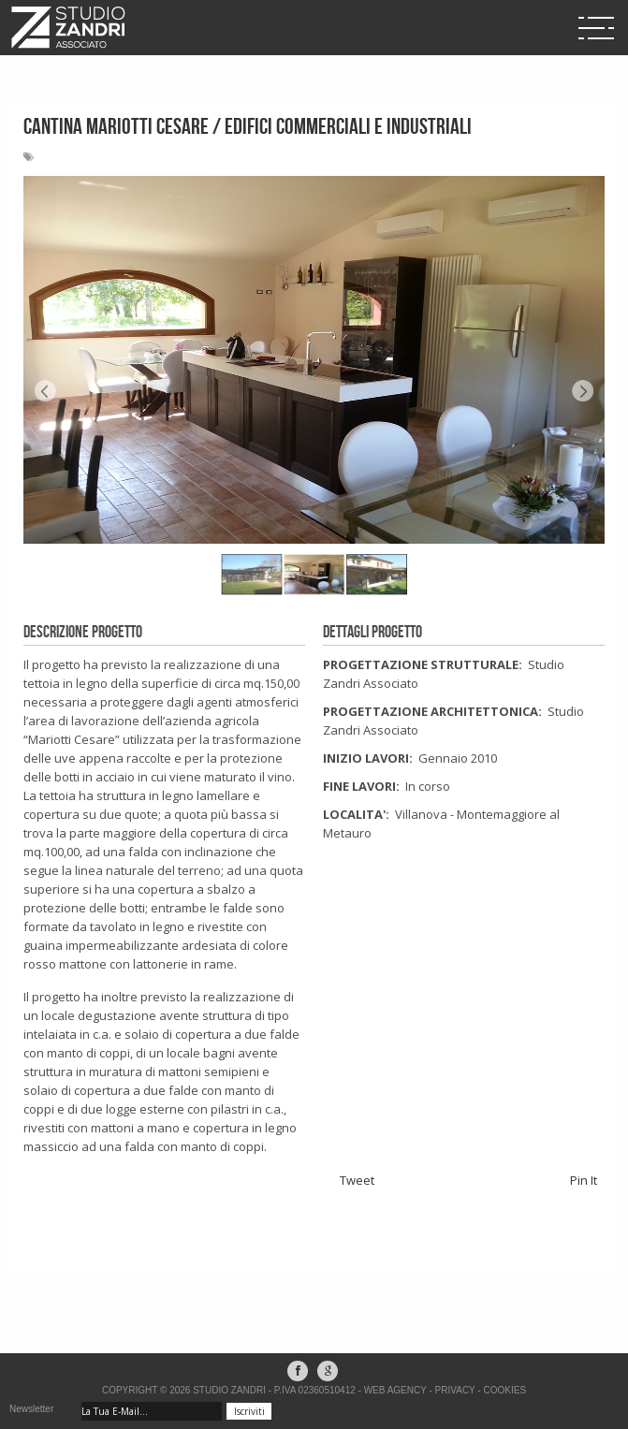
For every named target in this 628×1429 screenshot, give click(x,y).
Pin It (583, 1180)
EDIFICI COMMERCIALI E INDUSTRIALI (348, 126)
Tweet (357, 1180)
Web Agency (395, 1390)
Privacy (455, 1390)
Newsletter (31, 1409)
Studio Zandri (229, 1390)
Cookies (504, 1390)
